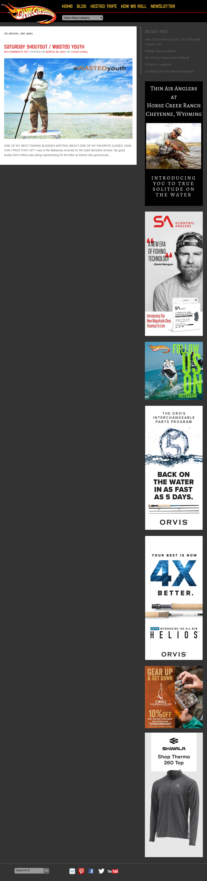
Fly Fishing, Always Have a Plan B (167, 57)
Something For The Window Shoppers (169, 71)
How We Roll (134, 6)
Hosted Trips (103, 6)
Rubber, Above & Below (160, 51)
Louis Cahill (79, 51)
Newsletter (163, 6)
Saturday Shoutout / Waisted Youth (44, 47)
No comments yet (16, 51)
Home (67, 6)
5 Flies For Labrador (158, 64)
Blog (81, 6)
